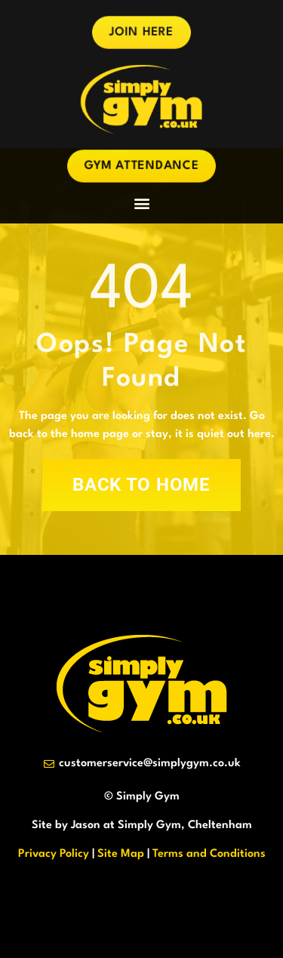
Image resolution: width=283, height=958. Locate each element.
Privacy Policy (53, 854)
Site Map (120, 854)
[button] (141, 203)
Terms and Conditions (209, 854)
